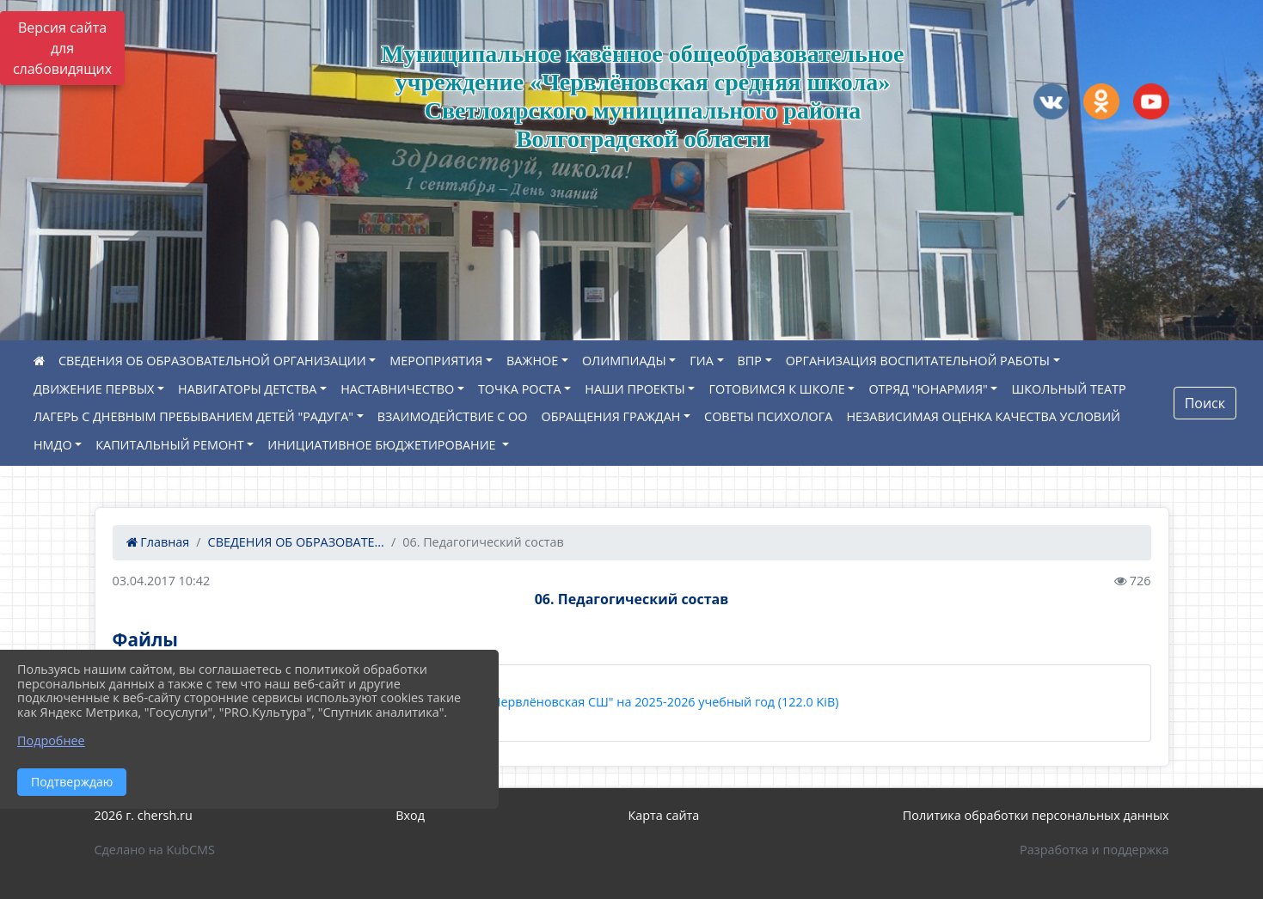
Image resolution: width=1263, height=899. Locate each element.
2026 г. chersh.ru (144, 815)
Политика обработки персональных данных (1036, 815)
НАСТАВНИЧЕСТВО (397, 389)
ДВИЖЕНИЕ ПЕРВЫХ (94, 389)
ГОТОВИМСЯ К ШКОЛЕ (776, 389)
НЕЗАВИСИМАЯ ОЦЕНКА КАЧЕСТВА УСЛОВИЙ (983, 416)
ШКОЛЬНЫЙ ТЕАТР (1068, 389)
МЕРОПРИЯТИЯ (435, 360)
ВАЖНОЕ (532, 360)
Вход (410, 815)
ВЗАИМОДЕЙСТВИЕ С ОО (452, 416)
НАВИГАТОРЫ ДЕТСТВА (247, 389)
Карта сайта (663, 815)
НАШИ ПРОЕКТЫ (634, 389)
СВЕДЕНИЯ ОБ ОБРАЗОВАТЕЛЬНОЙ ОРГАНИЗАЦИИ (212, 360)
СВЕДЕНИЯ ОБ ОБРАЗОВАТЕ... (296, 542)
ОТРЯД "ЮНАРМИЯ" (927, 389)
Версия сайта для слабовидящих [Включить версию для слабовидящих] (62, 48)
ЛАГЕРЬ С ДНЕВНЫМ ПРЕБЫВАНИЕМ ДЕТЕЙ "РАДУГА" (193, 416)
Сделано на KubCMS (155, 849)
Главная (158, 542)
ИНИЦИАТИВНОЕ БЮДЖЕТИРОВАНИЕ (383, 445)
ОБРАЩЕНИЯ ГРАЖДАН (610, 416)
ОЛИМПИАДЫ (624, 360)
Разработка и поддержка (1094, 849)
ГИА (702, 360)
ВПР (750, 360)
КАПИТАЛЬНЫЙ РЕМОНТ (169, 445)
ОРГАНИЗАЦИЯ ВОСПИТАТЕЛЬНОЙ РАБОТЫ (918, 360)
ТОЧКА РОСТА (519, 389)
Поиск (1205, 403)
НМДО (53, 445)
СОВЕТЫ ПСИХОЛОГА (768, 416)
